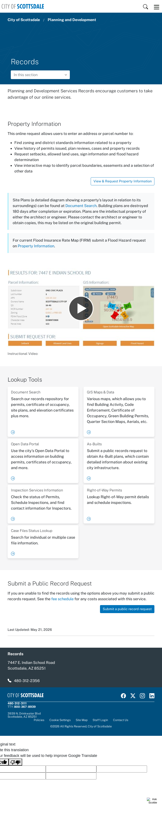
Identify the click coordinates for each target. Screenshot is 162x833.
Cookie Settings (60, 720)
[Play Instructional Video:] (81, 308)
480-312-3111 (17, 703)
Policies (39, 720)
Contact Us (120, 720)
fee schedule (62, 599)
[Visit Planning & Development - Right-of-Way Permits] (119, 504)
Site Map (82, 720)
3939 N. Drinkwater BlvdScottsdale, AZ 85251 (24, 715)
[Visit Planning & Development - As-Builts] (119, 461)
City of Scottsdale (24, 19)
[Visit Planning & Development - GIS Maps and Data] (119, 412)
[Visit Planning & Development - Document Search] (43, 412)
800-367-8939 (25, 706)
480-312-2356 (27, 680)
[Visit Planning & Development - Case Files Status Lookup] (43, 541)
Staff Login (100, 720)
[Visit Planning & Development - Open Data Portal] (43, 461)
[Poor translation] (15, 762)
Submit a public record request (127, 609)
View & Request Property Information (122, 181)
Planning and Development (72, 19)
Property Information (36, 246)
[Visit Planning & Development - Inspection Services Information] (43, 504)
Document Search (81, 205)
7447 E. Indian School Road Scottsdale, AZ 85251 (31, 665)
